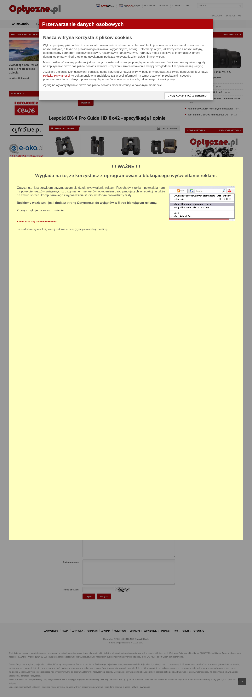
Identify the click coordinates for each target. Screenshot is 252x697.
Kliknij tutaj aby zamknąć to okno (36, 221)
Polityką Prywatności (56, 75)
